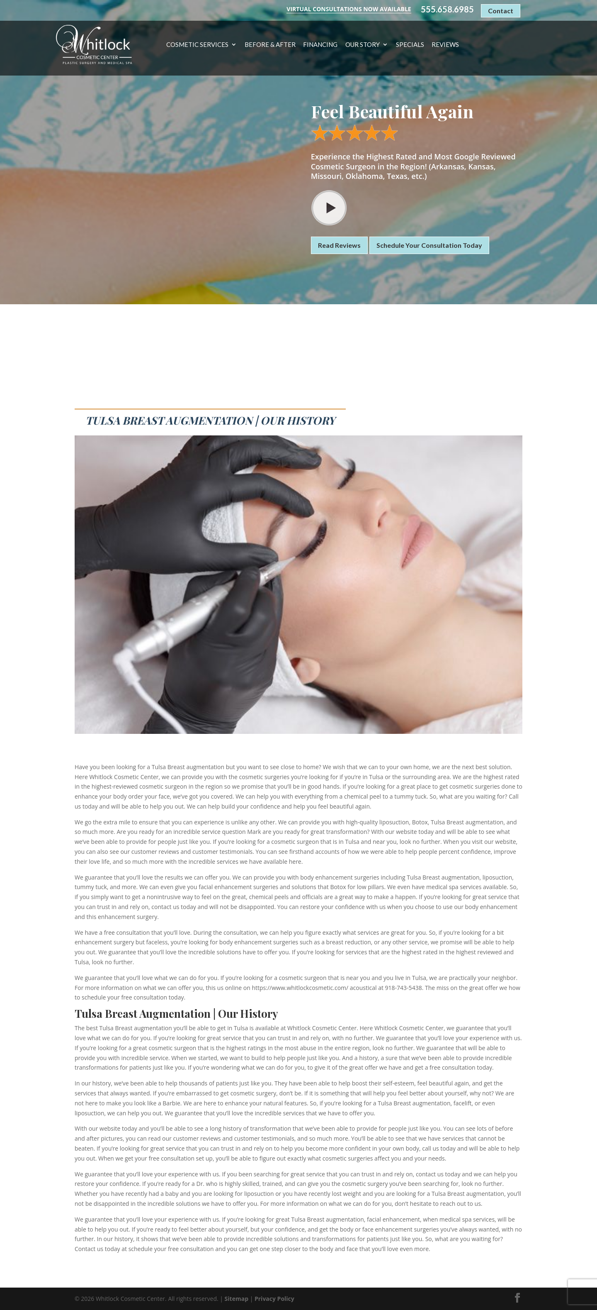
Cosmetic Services (197, 45)
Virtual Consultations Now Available (348, 9)
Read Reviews (339, 245)
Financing (320, 45)
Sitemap (236, 1299)
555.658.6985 (447, 9)
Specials (410, 45)
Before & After (270, 45)
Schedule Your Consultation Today (429, 245)
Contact (500, 11)
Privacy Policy (274, 1299)
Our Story (362, 45)
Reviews (445, 45)
